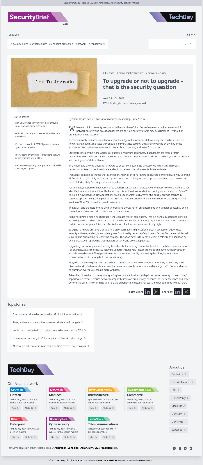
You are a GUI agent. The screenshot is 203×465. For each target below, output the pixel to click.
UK (96, 447)
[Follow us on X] (156, 291)
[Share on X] (186, 291)
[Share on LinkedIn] (178, 291)
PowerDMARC (146, 460)
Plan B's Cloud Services (105, 460)
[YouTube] (185, 448)
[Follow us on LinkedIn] (147, 291)
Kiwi (90, 447)
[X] (180, 448)
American (106, 447)
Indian (83, 447)
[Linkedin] (174, 448)
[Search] (169, 44)
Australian (60, 447)
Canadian (73, 447)
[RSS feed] (191, 448)
